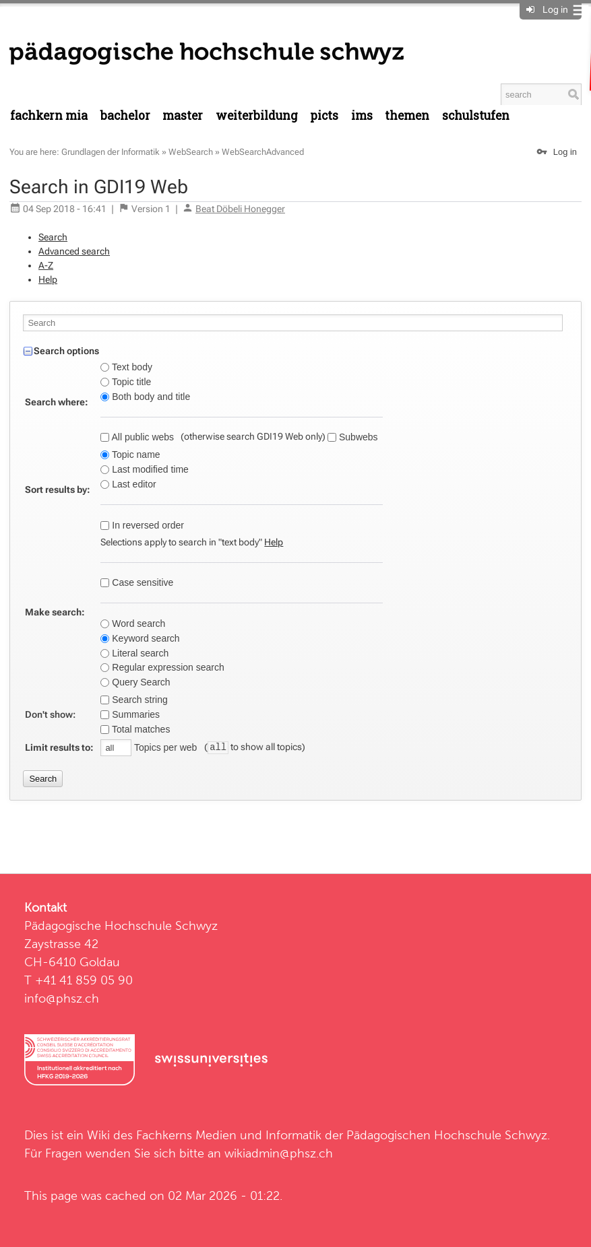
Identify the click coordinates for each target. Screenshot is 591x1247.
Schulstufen (475, 115)
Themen (407, 115)
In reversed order (146, 525)
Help (47, 279)
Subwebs (356, 437)
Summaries (134, 714)
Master (182, 115)
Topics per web (165, 747)
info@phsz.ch (61, 998)
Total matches (139, 729)
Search (52, 237)
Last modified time (149, 469)
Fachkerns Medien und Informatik (228, 1135)
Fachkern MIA (49, 115)
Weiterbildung (257, 115)
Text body (130, 367)
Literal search (138, 653)
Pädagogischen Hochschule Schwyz (446, 1135)
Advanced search (74, 251)
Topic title (130, 381)
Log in (555, 9)
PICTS (324, 115)
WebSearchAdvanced (263, 152)
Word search (137, 623)
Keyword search (144, 638)
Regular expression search (166, 667)
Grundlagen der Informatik (110, 152)
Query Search (139, 682)
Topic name (134, 454)
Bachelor (125, 115)
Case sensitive (141, 582)
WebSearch (190, 152)
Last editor (132, 484)
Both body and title (149, 396)
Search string (138, 699)
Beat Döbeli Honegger (240, 208)
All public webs (141, 437)
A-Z (45, 265)
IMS (362, 115)
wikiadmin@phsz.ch (278, 1153)
